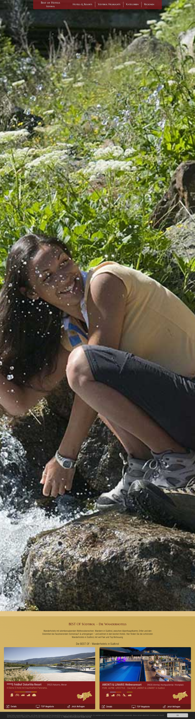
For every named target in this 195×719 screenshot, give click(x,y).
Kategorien (132, 4)
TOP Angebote (47, 706)
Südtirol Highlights (109, 4)
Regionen (149, 4)
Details (14, 706)
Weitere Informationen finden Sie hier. (77, 717)
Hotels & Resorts (82, 4)
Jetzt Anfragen (78, 706)
